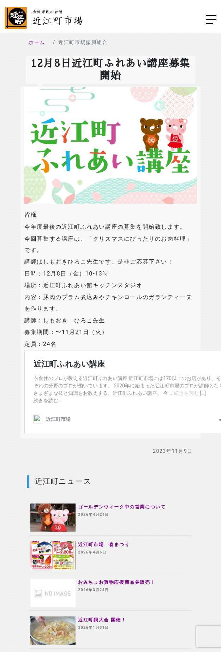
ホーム (37, 42)
